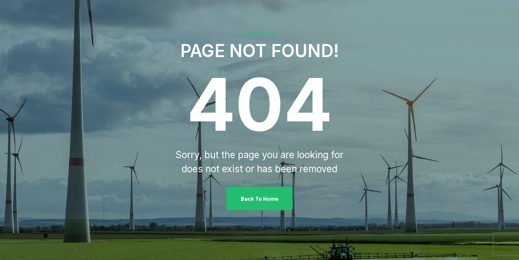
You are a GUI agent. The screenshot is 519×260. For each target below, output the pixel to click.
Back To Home (260, 198)
